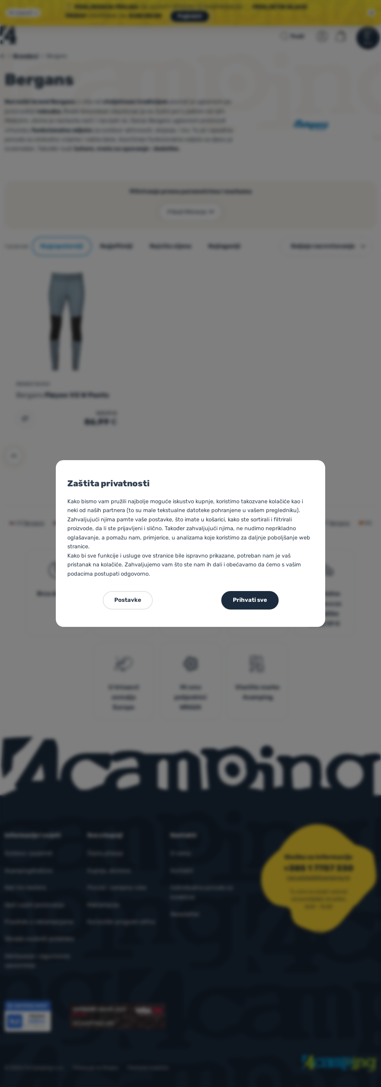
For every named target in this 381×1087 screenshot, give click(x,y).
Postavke (127, 599)
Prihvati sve (250, 599)
